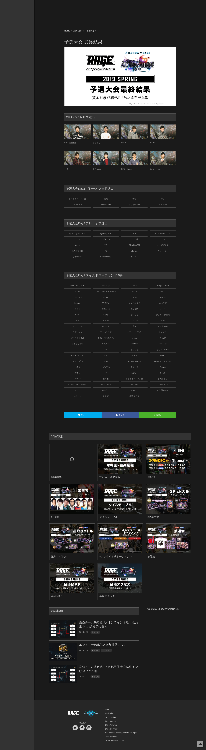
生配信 (151, 477)
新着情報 (109, 713)
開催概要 (56, 477)
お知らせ (95, 632)
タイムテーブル (108, 516)
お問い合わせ (111, 736)
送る (157, 415)
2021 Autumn (111, 725)
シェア (120, 415)
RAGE (73, 713)
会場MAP (56, 596)
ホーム (108, 710)
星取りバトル (59, 556)
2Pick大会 (153, 516)
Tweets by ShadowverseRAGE (162, 609)
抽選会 (151, 556)
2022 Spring (110, 717)
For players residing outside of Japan (121, 733)
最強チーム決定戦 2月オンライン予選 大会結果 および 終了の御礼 (108, 624)
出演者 (55, 516)
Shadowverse (91, 713)
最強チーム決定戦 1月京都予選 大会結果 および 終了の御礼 (109, 669)
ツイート (83, 415)
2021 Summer (111, 729)
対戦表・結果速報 (109, 477)
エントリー (106, 650)
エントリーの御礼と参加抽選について (104, 644)
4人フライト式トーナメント (115, 556)
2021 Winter (110, 721)
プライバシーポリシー (114, 740)
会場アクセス (107, 596)
